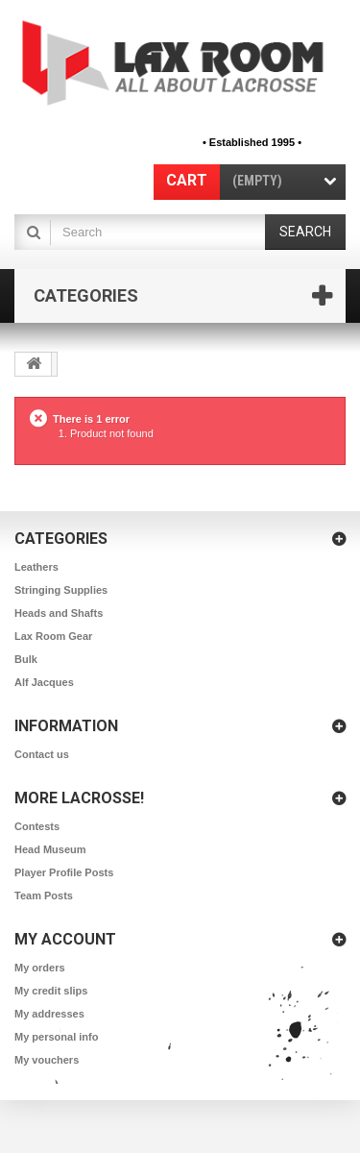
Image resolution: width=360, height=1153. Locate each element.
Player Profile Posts (63, 872)
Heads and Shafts (58, 613)
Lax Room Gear (53, 636)
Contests (37, 826)
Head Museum (50, 849)
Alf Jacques (44, 682)
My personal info (56, 1037)
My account (65, 939)
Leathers (36, 567)
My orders (39, 967)
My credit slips (50, 990)
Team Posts (43, 895)
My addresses (49, 1013)
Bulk (25, 659)
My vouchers (46, 1060)
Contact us (41, 754)
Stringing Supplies (61, 590)
